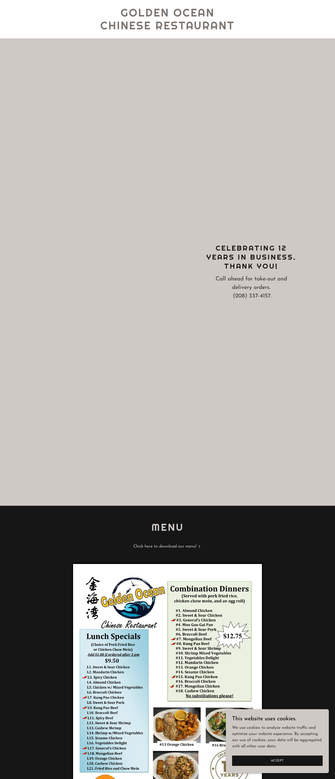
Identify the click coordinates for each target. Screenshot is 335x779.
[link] (167, 28)
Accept (277, 760)
